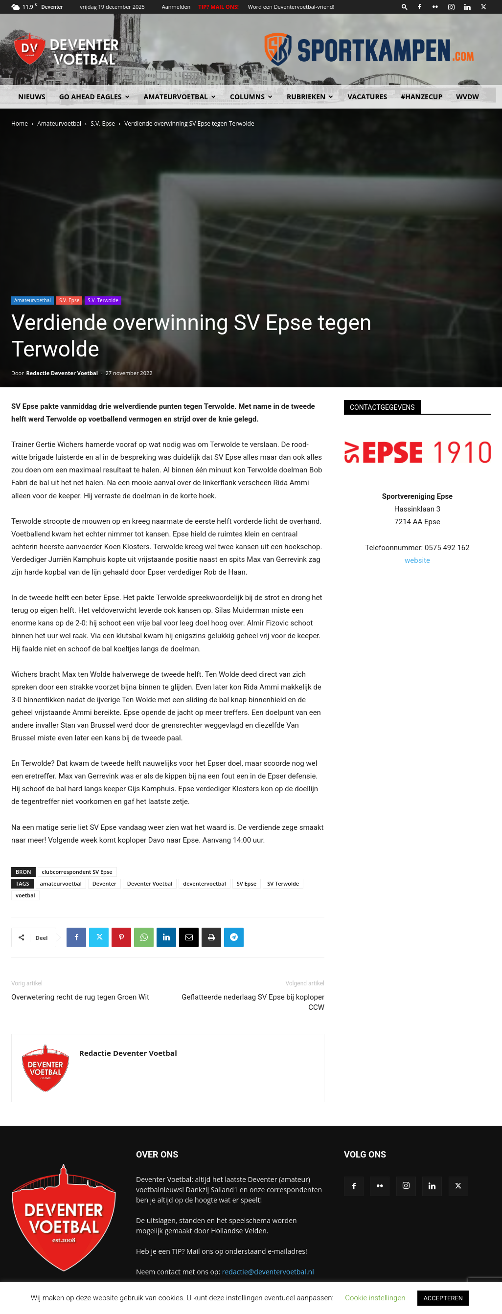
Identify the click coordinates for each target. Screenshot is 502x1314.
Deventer (104, 883)
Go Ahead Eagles (94, 96)
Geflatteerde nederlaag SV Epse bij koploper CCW (253, 1002)
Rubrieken (310, 96)
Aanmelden (176, 6)
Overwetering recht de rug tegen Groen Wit (80, 997)
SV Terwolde (283, 883)
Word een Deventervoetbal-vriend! (291, 6)
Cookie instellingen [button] (375, 1297)
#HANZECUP (421, 96)
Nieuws (32, 96)
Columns (251, 96)
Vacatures (367, 96)
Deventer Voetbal (149, 883)
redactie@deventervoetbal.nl (268, 1271)
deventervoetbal (204, 883)
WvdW (467, 96)
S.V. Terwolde (103, 300)
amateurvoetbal (61, 883)
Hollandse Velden (239, 1230)
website (417, 560)
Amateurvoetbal (180, 96)
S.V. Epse (103, 123)
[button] (404, 6)
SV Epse (246, 883)
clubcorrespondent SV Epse (77, 871)
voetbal (25, 895)
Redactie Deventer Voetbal (62, 373)
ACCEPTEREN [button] (443, 1298)
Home (19, 123)
